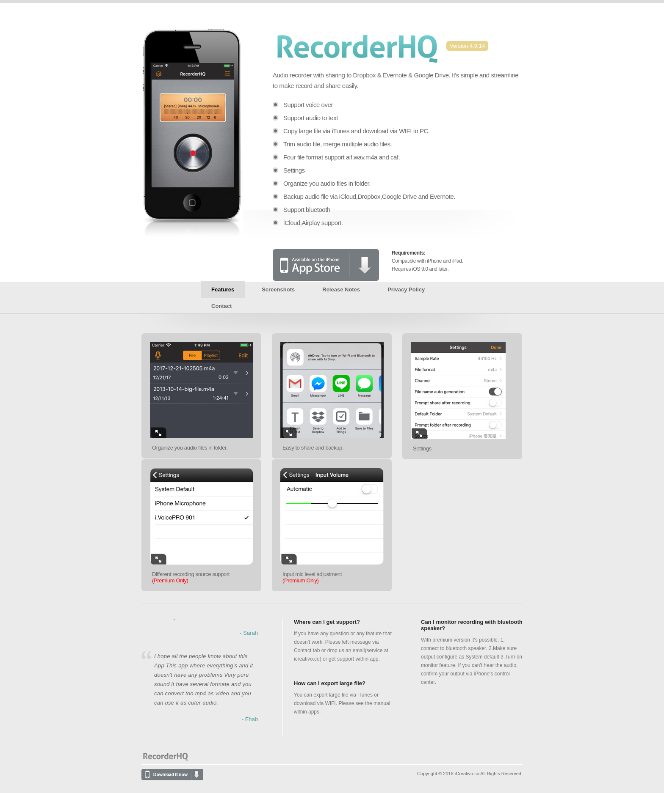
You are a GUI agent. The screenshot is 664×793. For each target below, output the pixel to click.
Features (222, 289)
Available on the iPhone (326, 265)
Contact (221, 306)
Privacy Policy (406, 289)
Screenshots (278, 289)
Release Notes (341, 289)
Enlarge (158, 432)
